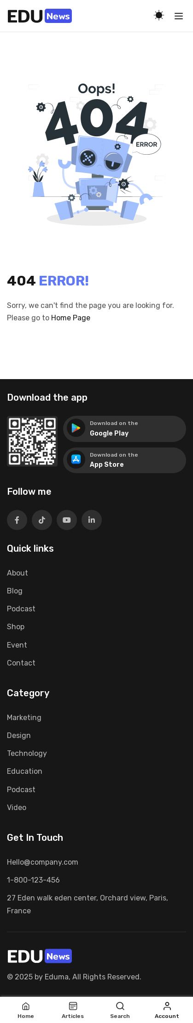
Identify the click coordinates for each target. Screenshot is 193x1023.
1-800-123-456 (33, 880)
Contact (21, 663)
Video (16, 807)
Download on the (114, 423)
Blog (15, 591)
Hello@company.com (42, 862)
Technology (27, 753)
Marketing (24, 717)
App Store (107, 465)
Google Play (109, 433)
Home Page (70, 317)
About (17, 573)
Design (19, 735)
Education (24, 771)
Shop (15, 626)
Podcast (21, 608)
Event (17, 645)
